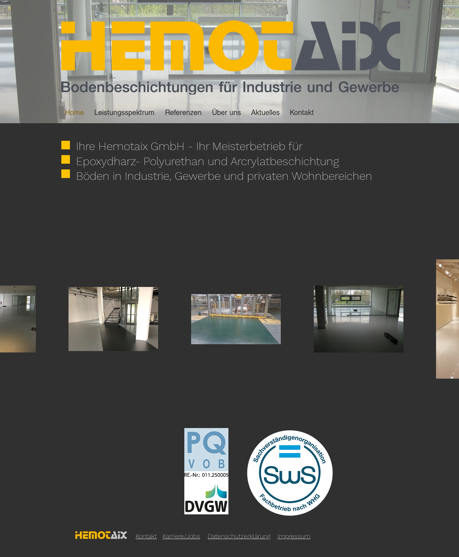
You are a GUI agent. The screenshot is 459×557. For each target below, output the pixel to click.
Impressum (294, 536)
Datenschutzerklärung (239, 536)
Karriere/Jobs (181, 536)
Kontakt (146, 536)
